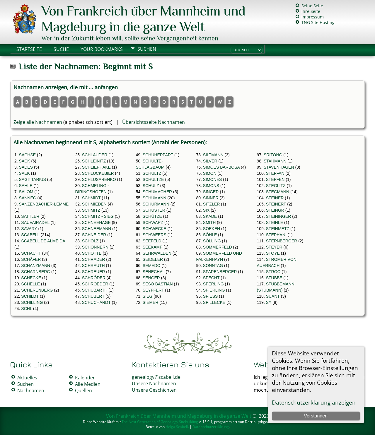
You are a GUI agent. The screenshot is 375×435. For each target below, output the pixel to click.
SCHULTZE (153, 179)
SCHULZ (151, 185)
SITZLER (211, 204)
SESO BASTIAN (158, 284)
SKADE (210, 216)
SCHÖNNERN (95, 247)
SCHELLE (30, 284)
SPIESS (210, 296)
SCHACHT (31, 253)
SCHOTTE (92, 253)
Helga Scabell (177, 426)
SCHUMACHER (157, 191)
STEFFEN (275, 179)
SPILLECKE (214, 302)
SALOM (26, 191)
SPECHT (211, 277)
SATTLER (30, 216)
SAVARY (29, 228)
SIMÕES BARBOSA (221, 167)
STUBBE (274, 277)
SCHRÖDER (93, 277)
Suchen (146, 49)
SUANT (273, 296)
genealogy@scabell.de (156, 377)
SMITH (209, 222)
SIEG (147, 296)
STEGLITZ (276, 185)
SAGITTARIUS (32, 179)
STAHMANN (275, 161)
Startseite (29, 49)
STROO (273, 271)
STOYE (273, 253)
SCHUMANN (154, 198)
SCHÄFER (31, 259)
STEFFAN (275, 173)
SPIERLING (214, 290)
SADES (26, 167)
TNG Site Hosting (318, 22)
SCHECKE (31, 277)
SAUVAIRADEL (35, 222)
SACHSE (27, 155)
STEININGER (278, 216)
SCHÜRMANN (156, 204)
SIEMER (150, 302)
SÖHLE (210, 234)
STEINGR (275, 210)
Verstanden (316, 415)
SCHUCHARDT (96, 302)
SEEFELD (152, 241)
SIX (206, 210)
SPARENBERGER (220, 271)
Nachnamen (30, 390)
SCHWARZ (153, 222)
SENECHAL (154, 271)
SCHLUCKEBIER (98, 173)
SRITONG (273, 155)
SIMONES (212, 179)
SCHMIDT (91, 198)
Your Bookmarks (102, 49)
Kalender (85, 377)
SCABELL (30, 234)
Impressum (312, 17)
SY (268, 302)
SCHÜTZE (152, 216)
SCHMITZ (91, 210)
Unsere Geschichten (154, 390)
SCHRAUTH (93, 265)
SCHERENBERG (37, 290)
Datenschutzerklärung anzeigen (314, 402)
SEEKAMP (152, 247)
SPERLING (213, 284)
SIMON (210, 173)
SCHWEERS (154, 234)
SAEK (24, 173)
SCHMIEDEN (94, 204)
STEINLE (274, 222)
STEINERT (276, 204)
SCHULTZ (152, 173)
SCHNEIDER (94, 234)
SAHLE (26, 185)
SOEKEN (211, 228)
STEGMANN (277, 191)
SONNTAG (213, 265)
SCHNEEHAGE (96, 222)
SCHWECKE (154, 228)
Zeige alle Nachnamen (37, 122)
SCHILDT (30, 296)
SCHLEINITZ (94, 161)
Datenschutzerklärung (210, 426)
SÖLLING (212, 241)
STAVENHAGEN (279, 167)
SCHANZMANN (35, 265)
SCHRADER (93, 259)
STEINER (275, 198)
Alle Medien (87, 384)
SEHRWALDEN (157, 253)
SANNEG (27, 198)
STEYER (274, 247)
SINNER (211, 198)
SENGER (151, 277)
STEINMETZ (277, 228)
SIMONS (211, 185)
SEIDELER (153, 259)
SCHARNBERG (35, 271)
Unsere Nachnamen (154, 383)
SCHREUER (93, 271)
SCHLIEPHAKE (96, 167)
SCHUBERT (93, 296)
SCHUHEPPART (158, 155)
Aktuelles (27, 377)
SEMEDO (152, 265)
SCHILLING (32, 302)
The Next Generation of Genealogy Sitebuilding (160, 421)
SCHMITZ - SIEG (98, 216)
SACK (24, 161)
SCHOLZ (90, 241)
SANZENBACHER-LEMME (44, 204)
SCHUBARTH (95, 290)
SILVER (210, 161)
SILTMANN (213, 155)
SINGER (211, 191)
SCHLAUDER (94, 155)
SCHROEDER (95, 284)
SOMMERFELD (217, 247)
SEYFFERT (153, 290)
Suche (61, 49)
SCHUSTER (154, 210)
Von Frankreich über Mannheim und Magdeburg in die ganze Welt (143, 19)
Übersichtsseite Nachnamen (153, 122)
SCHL (26, 308)
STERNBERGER (281, 241)
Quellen (83, 390)
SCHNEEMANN (96, 228)
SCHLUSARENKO (99, 179)
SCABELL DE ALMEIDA (43, 241)
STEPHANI (276, 234)
